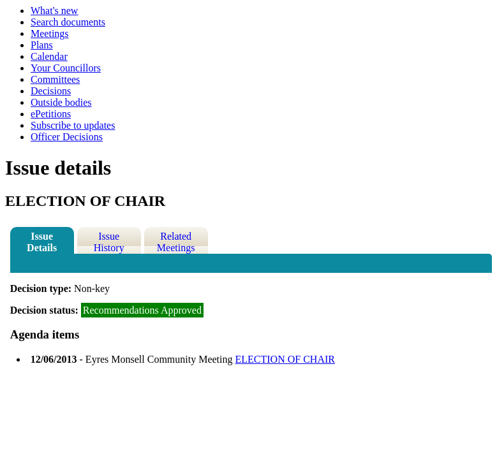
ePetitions (51, 113)
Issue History (109, 242)
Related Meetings (176, 242)
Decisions (51, 90)
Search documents (68, 22)
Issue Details (42, 242)
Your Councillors (66, 67)
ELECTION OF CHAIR (285, 359)
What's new (54, 10)
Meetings (50, 33)
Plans (42, 45)
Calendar (49, 56)
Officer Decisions (67, 136)
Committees (55, 79)
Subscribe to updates (73, 125)
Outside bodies (61, 102)
